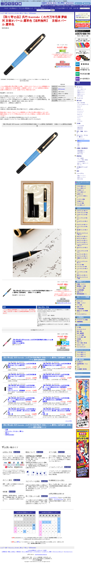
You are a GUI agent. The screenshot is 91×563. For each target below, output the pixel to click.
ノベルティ (78, 376)
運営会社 (19, 551)
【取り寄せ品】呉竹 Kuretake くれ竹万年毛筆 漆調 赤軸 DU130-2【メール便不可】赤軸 (57, 365)
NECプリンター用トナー (82, 254)
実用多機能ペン (81, 152)
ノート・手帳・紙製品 (82, 159)
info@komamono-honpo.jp (41, 554)
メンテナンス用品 (81, 199)
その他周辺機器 (80, 290)
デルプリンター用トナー (82, 224)
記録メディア (80, 292)
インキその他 (80, 125)
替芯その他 (80, 95)
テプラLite (79, 121)
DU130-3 (14, 362)
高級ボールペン (81, 92)
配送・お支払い (12, 551)
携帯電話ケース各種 (81, 286)
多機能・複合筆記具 (82, 148)
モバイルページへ (68, 551)
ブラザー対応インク (81, 186)
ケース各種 (79, 304)
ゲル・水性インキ (81, 89)
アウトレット (79, 373)
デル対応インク (80, 190)
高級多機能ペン (81, 150)
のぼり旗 (75, 8)
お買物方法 (4, 551)
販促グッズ (79, 341)
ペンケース (80, 98)
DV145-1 (49, 396)
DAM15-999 (50, 373)
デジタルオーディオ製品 (82, 319)
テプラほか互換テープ (61, 8)
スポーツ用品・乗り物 (82, 342)
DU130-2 (49, 362)
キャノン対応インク (81, 188)
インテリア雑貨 (80, 335)
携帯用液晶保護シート (82, 293)
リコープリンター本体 (82, 266)
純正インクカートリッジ (82, 350)
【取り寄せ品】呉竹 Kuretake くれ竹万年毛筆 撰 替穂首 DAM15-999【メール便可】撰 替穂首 (57, 376)
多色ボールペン (81, 90)
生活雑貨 (79, 339)
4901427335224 (57, 407)
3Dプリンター (80, 301)
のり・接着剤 (80, 158)
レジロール (80, 116)
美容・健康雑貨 (80, 333)
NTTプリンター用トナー (82, 256)
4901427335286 (57, 373)
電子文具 (79, 100)
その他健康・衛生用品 (82, 369)
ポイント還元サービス (27, 551)
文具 (70, 8)
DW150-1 (14, 396)
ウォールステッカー (81, 346)
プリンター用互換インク (26, 8)
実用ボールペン (81, 94)
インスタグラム (58, 499)
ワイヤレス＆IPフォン (82, 314)
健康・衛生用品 (79, 359)
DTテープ (79, 106)
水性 (78, 145)
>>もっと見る (68, 420)
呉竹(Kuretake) (61, 89)
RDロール (79, 114)
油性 (78, 144)
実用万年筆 (80, 129)
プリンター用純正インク (41, 8)
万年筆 (78, 123)
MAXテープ (80, 109)
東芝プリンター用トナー (82, 275)
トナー (52, 8)
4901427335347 (56, 362)
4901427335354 (21, 362)
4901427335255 (56, 396)
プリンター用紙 (80, 203)
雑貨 (78, 325)
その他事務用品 (81, 161)
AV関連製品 (80, 317)
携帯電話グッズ (81, 281)
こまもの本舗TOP (32, 550)
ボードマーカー (81, 139)
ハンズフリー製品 (81, 288)
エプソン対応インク (81, 192)
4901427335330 (21, 373)
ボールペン (80, 87)
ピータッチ (80, 112)
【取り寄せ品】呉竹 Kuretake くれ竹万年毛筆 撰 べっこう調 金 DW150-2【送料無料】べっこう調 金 (57, 387)
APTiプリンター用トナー (82, 210)
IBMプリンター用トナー (82, 240)
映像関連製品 (80, 321)
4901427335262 (21, 396)
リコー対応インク (81, 205)
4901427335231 (22, 407)
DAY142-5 (14, 407)
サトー (79, 117)
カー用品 (79, 327)
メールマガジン (53, 497)
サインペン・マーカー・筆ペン (14, 431)
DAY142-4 (49, 407)
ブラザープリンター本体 (82, 212)
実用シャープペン (81, 177)
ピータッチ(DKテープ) (82, 104)
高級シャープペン (81, 175)
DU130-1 (14, 373)
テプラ (79, 119)
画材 (78, 171)
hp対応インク (80, 194)
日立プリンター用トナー (82, 236)
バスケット (39, 550)
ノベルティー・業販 (46, 551)
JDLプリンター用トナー (82, 242)
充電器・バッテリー (81, 284)
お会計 (45, 550)
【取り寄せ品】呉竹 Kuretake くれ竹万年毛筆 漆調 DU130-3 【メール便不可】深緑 (22, 365)
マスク (6, 8)
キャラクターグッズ (81, 329)
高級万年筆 (80, 127)
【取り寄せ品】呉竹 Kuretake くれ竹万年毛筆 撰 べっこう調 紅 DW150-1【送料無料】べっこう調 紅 (22, 399)
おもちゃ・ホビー (81, 344)
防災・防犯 (79, 331)
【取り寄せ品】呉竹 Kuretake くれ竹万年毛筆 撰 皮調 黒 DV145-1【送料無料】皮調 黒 (57, 399)
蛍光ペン (79, 142)
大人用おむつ (13, 8)
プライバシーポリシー (57, 551)
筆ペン (7, 433)
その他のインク (80, 201)
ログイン (78, 15)
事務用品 (79, 156)
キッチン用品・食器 (81, 337)
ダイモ (79, 107)
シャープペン (80, 173)
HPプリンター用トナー (82, 238)
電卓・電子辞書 (81, 102)
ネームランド (80, 111)
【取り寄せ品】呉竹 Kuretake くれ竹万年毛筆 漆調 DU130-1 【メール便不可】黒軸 (22, 376)
